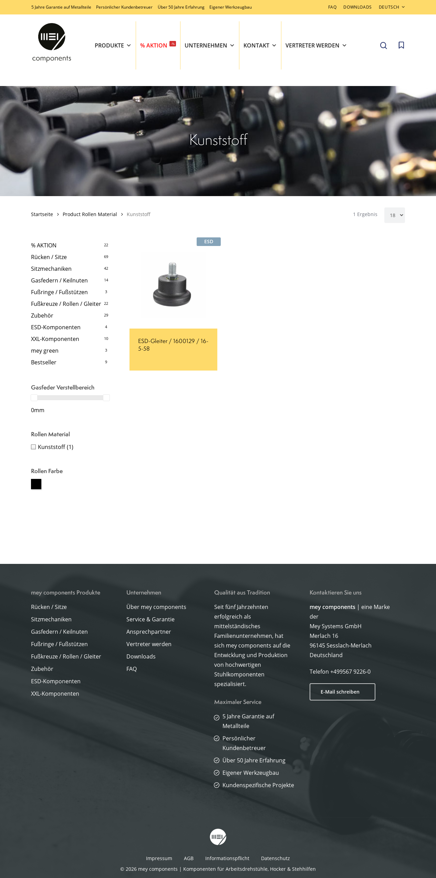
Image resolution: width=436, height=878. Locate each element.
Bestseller (43, 362)
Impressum (159, 858)
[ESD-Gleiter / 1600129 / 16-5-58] (173, 285)
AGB (189, 858)
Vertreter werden (316, 45)
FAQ (131, 669)
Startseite (42, 214)
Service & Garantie (150, 619)
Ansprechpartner (148, 631)
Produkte (113, 45)
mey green (45, 350)
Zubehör (42, 315)
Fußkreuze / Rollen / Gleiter (66, 304)
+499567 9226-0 (350, 671)
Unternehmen (210, 45)
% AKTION (158, 45)
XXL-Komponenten (55, 339)
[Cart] (401, 45)
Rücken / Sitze (49, 257)
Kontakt (260, 45)
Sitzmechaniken (51, 268)
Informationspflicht (227, 858)
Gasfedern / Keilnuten (59, 280)
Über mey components (156, 607)
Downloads (141, 656)
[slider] (34, 397)
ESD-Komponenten (56, 327)
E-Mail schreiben (340, 691)
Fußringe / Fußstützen (59, 292)
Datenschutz (275, 858)
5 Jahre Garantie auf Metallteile (61, 7)
